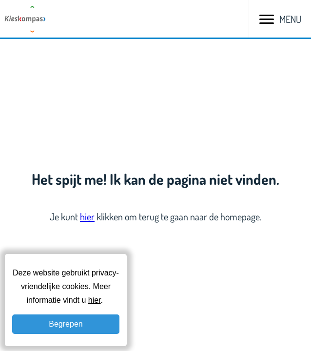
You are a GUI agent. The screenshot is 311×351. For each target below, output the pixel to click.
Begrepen (65, 324)
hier (87, 216)
